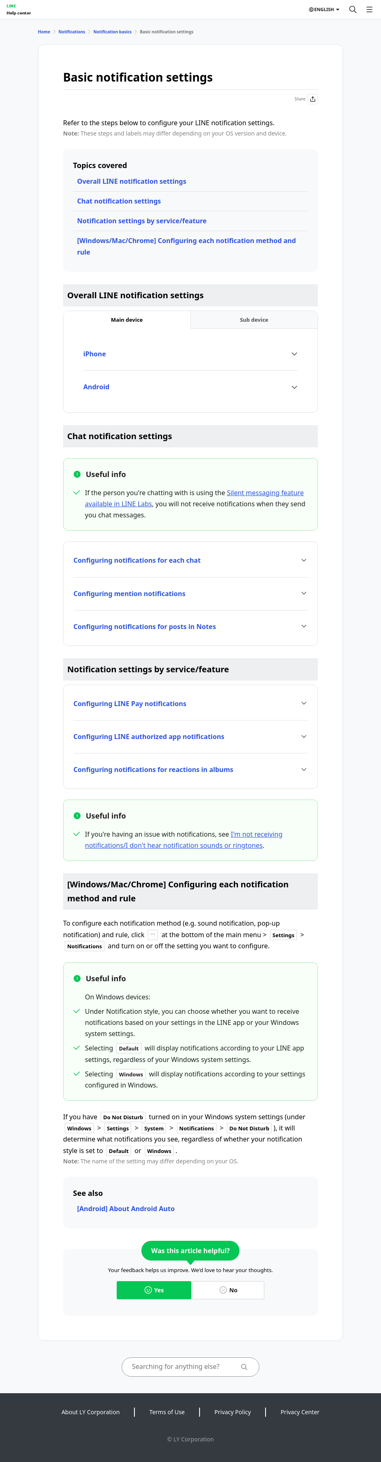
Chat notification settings (119, 201)
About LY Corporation (90, 1412)
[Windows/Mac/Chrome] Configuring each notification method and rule (186, 246)
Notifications (72, 32)
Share (306, 99)
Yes (154, 1290)
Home (44, 32)
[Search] (353, 9)
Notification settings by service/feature (142, 220)
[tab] (127, 320)
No (228, 1290)
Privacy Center (299, 1412)
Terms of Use (167, 1412)
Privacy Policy (232, 1412)
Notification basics (112, 32)
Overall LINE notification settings (131, 181)
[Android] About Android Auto (126, 1208)
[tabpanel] (191, 370)
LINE (11, 6)
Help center (19, 13)
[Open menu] (369, 9)
